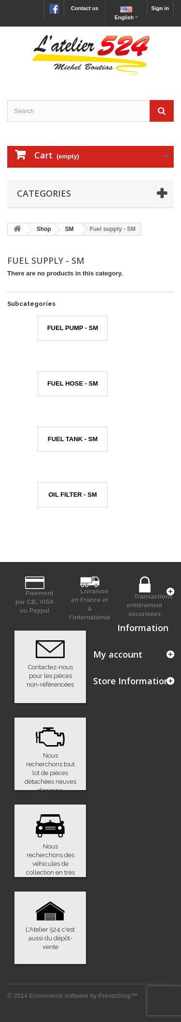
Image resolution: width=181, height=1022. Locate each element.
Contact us (84, 8)
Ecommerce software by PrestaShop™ (83, 995)
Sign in (160, 8)
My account (117, 654)
